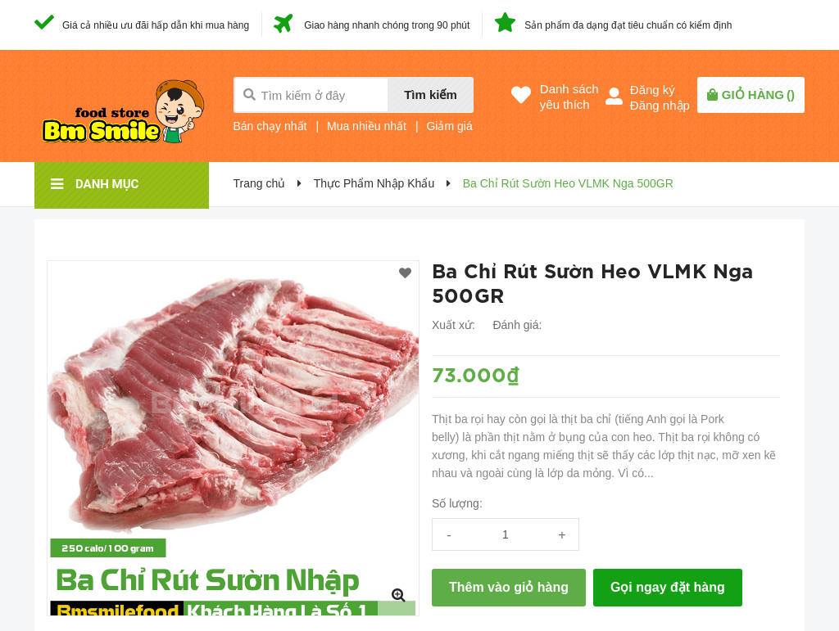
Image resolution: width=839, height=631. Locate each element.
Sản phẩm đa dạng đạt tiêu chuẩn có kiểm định (628, 25)
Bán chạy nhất (270, 126)
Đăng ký (652, 90)
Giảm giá (449, 126)
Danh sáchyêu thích (569, 96)
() (758, 94)
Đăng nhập (660, 105)
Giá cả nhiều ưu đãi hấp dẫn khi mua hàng (155, 25)
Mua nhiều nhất (366, 126)
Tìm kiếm (430, 94)
